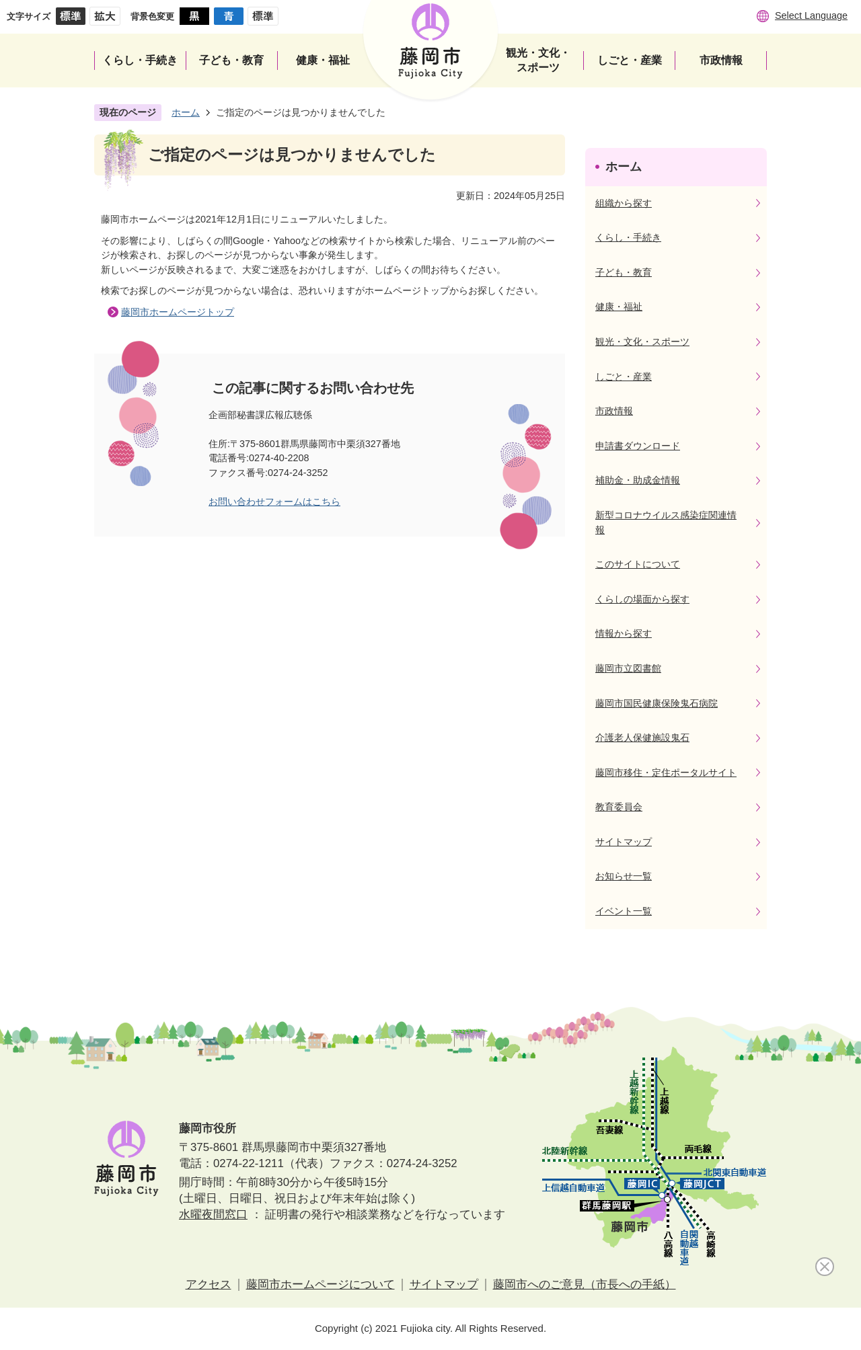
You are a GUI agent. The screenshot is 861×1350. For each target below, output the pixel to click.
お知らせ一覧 (623, 876)
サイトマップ (623, 841)
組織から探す (623, 203)
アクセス (208, 1284)
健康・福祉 (618, 306)
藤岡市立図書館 (628, 668)
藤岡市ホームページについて (320, 1284)
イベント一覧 (623, 911)
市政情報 (614, 410)
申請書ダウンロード (637, 445)
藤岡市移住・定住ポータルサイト (666, 772)
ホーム (186, 112)
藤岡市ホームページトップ (177, 312)
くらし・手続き (628, 237)
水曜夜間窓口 (213, 1214)
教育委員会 (618, 806)
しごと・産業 (623, 376)
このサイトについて (637, 564)
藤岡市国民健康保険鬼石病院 (656, 703)
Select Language (811, 15)
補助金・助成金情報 (637, 480)
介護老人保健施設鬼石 (642, 737)
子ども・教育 (623, 272)
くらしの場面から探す (642, 599)
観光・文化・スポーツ (642, 341)
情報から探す (623, 633)
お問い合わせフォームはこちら (274, 501)
